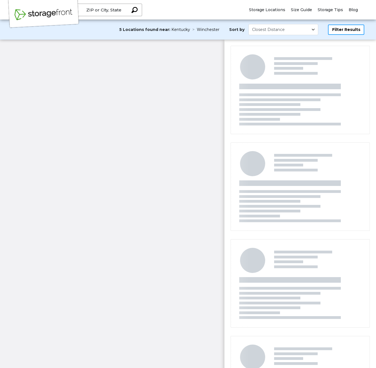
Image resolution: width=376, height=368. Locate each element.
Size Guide (301, 9)
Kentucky (180, 29)
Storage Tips (330, 9)
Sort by (237, 29)
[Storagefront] (43, 17)
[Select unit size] (283, 29)
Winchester (208, 29)
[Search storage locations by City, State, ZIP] (134, 10)
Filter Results (346, 29)
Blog (353, 9)
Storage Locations (267, 9)
